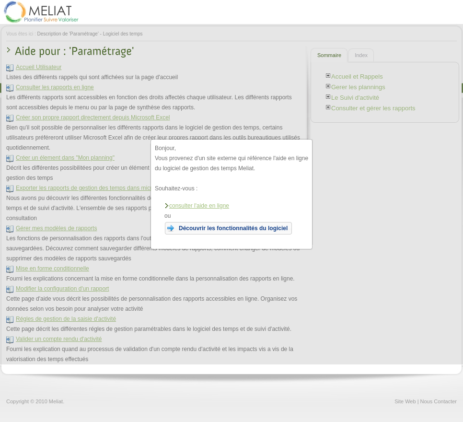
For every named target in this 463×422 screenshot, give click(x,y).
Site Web (405, 401)
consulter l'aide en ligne (196, 205)
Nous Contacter (438, 401)
